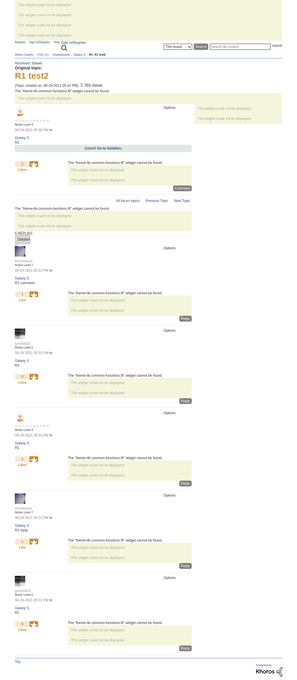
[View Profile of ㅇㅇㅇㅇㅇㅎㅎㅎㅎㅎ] (32, 121)
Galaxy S (22, 138)
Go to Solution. (109, 148)
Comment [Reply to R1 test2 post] (182, 188)
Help (57, 42)
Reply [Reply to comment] (185, 319)
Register (20, 42)
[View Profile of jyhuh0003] (23, 344)
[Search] (240, 47)
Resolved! (22, 63)
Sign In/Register (73, 43)
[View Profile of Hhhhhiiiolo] (23, 261)
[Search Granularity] (178, 47)
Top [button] (17, 662)
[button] (34, 164)
